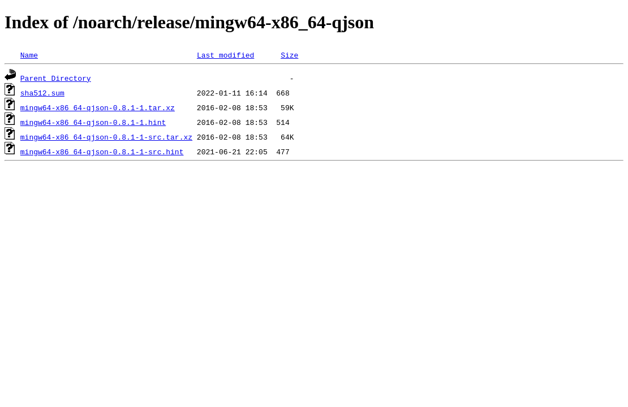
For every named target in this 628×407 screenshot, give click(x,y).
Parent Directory (55, 78)
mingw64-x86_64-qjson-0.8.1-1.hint (93, 122)
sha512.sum (42, 93)
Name (29, 55)
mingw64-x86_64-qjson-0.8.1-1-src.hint (102, 151)
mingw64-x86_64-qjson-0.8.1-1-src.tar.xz (106, 137)
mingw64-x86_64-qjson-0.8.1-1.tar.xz (97, 107)
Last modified (225, 55)
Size (289, 55)
